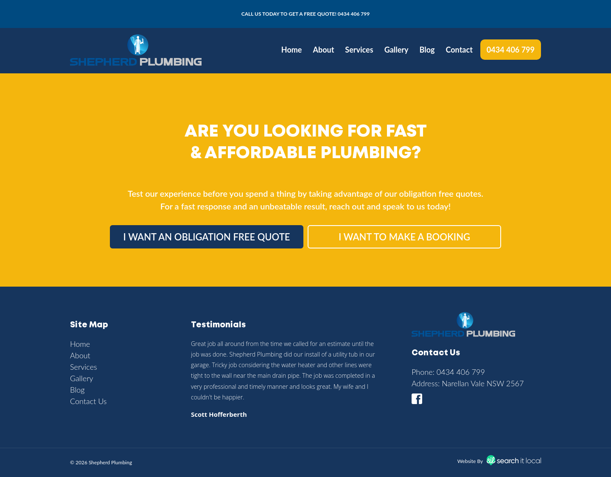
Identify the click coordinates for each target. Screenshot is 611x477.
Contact (459, 49)
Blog (427, 49)
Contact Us (88, 401)
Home (291, 49)
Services (359, 49)
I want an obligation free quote (206, 237)
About (323, 49)
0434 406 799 (354, 14)
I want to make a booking (404, 237)
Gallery (396, 49)
